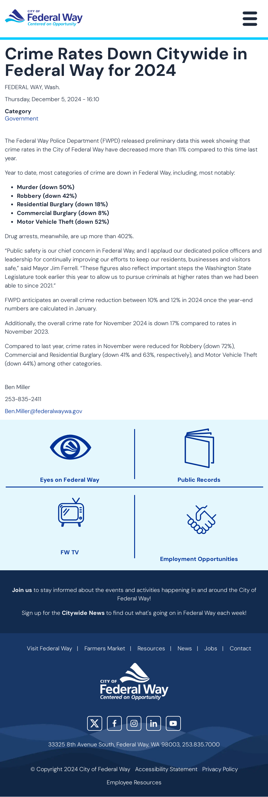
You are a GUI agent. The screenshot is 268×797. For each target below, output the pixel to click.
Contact (240, 648)
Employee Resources (134, 782)
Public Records (199, 480)
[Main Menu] (250, 18)
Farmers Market (104, 648)
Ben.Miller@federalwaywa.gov (43, 411)
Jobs (210, 648)
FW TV (70, 552)
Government (21, 118)
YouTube (173, 723)
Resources (151, 648)
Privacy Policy (220, 769)
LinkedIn (153, 723)
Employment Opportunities (199, 559)
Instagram (134, 723)
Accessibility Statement (166, 769)
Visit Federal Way (49, 648)
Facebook (114, 723)
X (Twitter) (94, 723)
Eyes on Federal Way (69, 480)
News (185, 648)
